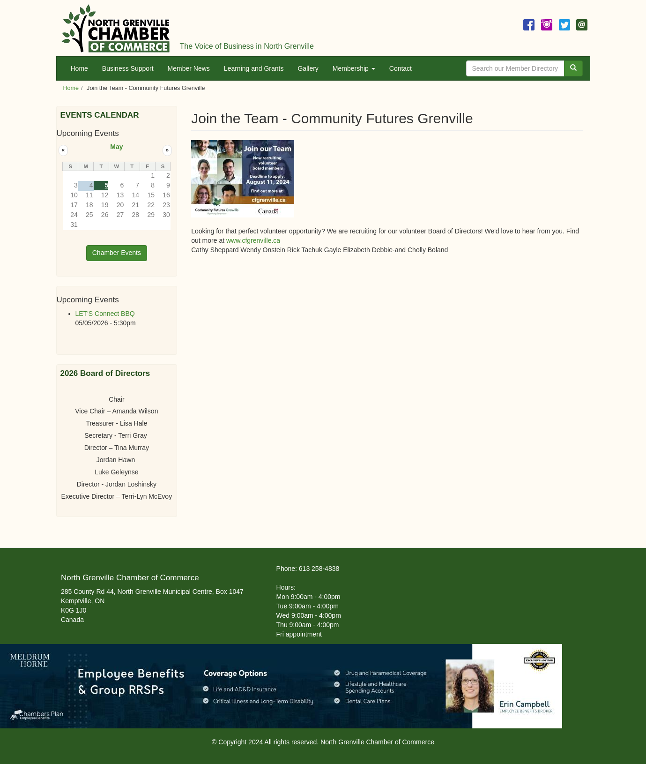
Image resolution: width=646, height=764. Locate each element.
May (116, 146)
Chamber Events (116, 252)
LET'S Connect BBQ (105, 313)
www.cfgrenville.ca (253, 240)
